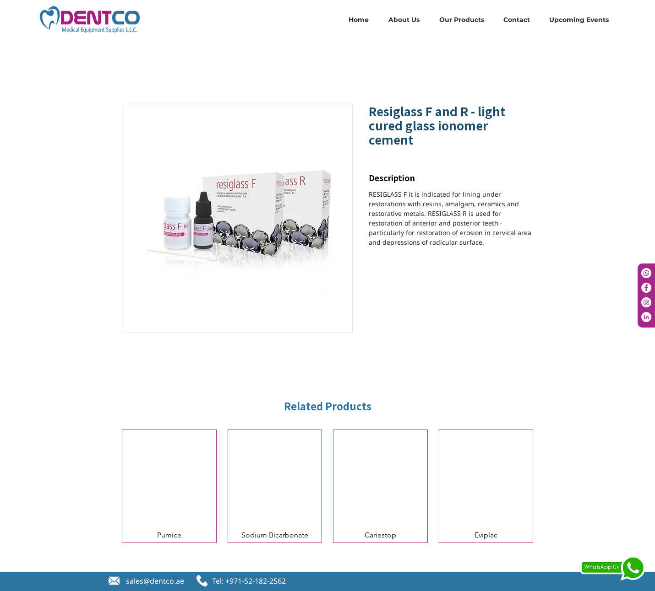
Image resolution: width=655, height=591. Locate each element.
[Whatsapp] (646, 273)
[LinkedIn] (646, 317)
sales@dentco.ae (155, 581)
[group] (327, 486)
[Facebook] (646, 288)
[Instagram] (646, 302)
